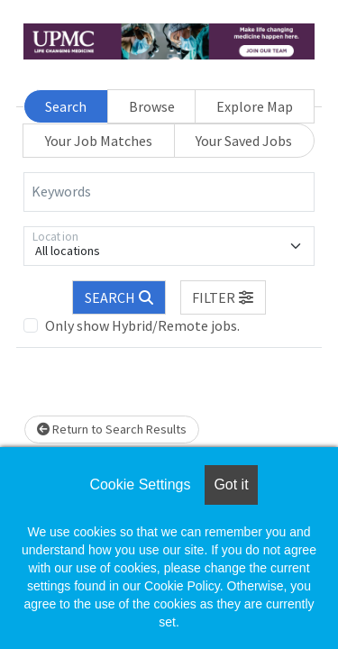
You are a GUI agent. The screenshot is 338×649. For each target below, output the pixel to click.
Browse (152, 106)
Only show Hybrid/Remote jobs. (142, 325)
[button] (223, 297)
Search (66, 106)
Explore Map (254, 106)
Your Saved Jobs (244, 141)
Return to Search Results (112, 429)
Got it (231, 484)
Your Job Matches (98, 141)
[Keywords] (169, 192)
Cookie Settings (139, 484)
